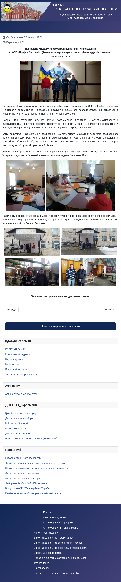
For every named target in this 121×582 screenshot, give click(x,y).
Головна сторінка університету (23, 458)
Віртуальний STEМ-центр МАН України (27, 488)
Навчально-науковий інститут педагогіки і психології (36, 468)
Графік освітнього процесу (21, 413)
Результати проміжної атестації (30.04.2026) (31, 438)
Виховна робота (14, 364)
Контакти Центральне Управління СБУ (56, 573)
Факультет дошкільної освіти (22, 473)
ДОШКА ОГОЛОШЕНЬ (17, 433)
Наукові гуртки (14, 359)
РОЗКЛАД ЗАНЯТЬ (16, 349)
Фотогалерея (41, 562)
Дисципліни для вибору (19, 418)
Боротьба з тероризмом (48, 552)
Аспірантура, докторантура (21, 393)
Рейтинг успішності (16, 423)
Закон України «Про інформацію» (53, 537)
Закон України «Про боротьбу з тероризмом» (60, 547)
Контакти (48, 512)
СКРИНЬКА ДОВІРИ (54, 517)
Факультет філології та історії (22, 478)
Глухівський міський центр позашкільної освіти (33, 493)
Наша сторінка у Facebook (60, 326)
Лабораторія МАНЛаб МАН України (26, 483)
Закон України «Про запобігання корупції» (59, 542)
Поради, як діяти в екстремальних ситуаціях (60, 557)
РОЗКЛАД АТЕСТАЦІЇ (17, 428)
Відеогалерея (42, 568)
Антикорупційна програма (58, 522)
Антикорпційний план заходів (60, 527)
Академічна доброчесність (21, 374)
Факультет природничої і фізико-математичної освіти (36, 463)
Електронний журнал (17, 354)
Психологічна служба (17, 369)
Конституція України (46, 532)
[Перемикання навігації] (4, 28)
